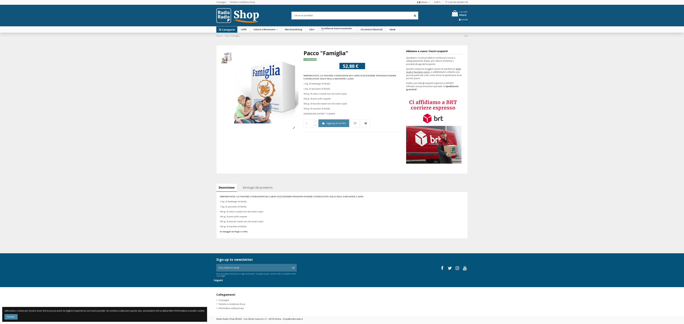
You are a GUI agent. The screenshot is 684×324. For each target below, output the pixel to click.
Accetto (11, 316)
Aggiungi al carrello (334, 123)
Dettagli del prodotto (258, 187)
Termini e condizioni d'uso (242, 2)
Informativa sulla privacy (231, 308)
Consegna (221, 2)
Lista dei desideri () (456, 2)
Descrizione (227, 187)
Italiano (424, 2)
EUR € (438, 2)
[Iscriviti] (293, 268)
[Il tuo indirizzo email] (253, 268)
